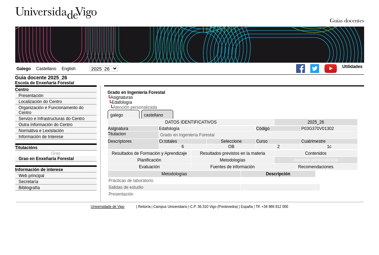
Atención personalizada (316, 160)
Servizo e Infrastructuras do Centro (52, 118)
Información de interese (39, 169)
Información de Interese (41, 136)
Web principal (31, 175)
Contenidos (316, 153)
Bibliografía (29, 187)
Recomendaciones (315, 166)
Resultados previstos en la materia (232, 153)
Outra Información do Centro (46, 124)
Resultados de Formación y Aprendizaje (149, 153)
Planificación (149, 160)
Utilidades (352, 66)
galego (117, 115)
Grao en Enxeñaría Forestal (46, 158)
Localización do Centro (40, 101)
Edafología (122, 102)
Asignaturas (122, 97)
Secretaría (28, 181)
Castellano (46, 68)
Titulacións (26, 147)
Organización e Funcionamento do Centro (51, 110)
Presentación (31, 95)
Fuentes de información (232, 166)
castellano (153, 115)
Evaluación (149, 166)
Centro (22, 89)
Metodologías (232, 160)
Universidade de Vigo (107, 207)
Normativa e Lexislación (41, 130)
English (68, 68)
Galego (24, 68)
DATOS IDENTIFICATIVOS (190, 122)
